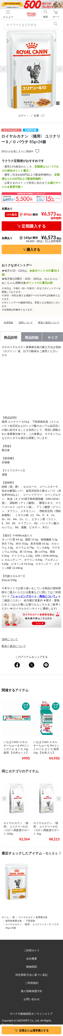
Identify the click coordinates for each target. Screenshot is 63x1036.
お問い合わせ (32, 999)
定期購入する (34, 226)
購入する (33, 249)
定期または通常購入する (34, 1030)
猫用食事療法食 (13, 920)
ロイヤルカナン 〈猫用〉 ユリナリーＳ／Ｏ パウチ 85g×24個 (32, 926)
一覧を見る (51, 853)
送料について (26, 322)
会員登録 (8, 322)
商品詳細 (31, 337)
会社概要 (31, 958)
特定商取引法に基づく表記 (31, 974)
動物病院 (31, 966)
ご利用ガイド (32, 950)
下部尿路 (30, 920)
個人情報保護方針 (31, 991)
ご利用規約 (31, 982)
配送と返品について (48, 322)
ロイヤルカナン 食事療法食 (33, 917)
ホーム (5, 917)
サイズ (53, 337)
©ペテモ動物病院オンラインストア (31, 1013)
